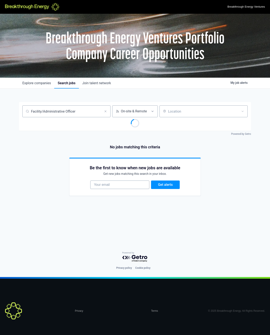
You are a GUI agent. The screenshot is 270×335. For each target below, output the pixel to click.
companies (36, 83)
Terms (154, 310)
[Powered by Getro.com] (135, 257)
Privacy (79, 310)
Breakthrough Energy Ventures (246, 6)
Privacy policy (124, 267)
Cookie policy (142, 267)
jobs (66, 83)
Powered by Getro (241, 133)
